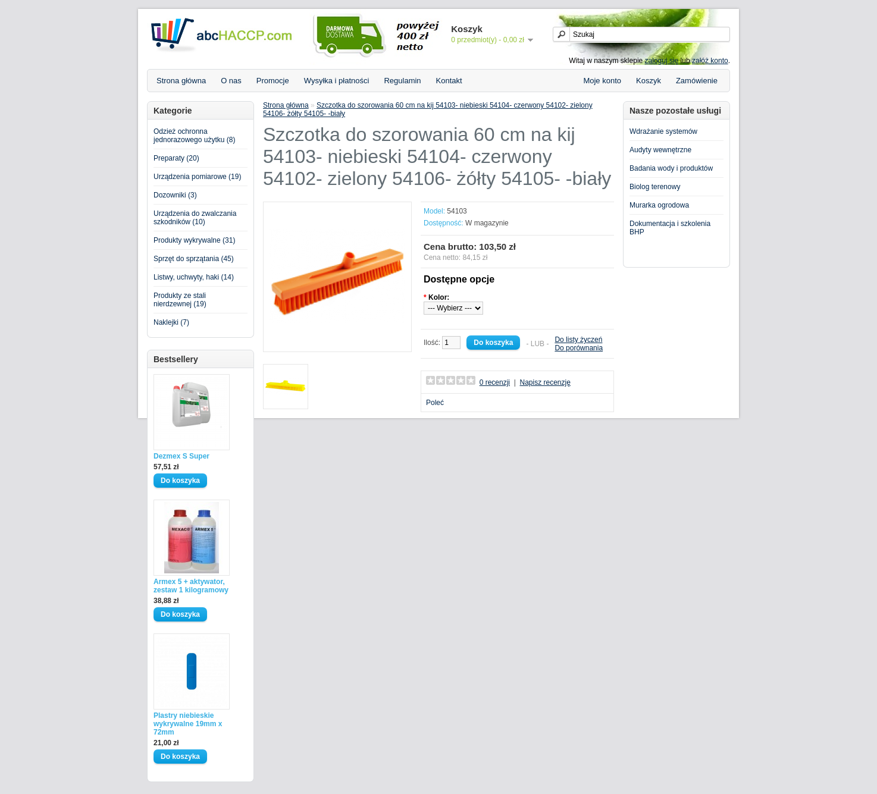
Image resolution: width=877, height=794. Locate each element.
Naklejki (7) (171, 322)
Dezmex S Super (181, 456)
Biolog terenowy (654, 187)
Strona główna (181, 80)
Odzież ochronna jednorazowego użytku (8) (194, 135)
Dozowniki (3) (175, 195)
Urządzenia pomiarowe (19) (197, 176)
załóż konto (710, 61)
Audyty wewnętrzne (660, 150)
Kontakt (449, 80)
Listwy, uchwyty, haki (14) (194, 277)
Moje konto (602, 80)
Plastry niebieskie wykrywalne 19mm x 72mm (188, 723)
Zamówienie (697, 80)
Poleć (435, 402)
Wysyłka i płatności (336, 80)
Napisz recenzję (544, 382)
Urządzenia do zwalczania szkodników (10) (195, 217)
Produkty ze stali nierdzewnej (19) (180, 299)
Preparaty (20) (176, 158)
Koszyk (648, 80)
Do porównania (579, 348)
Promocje (272, 80)
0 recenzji (495, 382)
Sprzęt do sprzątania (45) (194, 259)
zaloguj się (662, 61)
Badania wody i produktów (671, 168)
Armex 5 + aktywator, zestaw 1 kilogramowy (191, 586)
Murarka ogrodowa (659, 205)
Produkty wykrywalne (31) (194, 240)
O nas (231, 80)
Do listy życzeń (578, 339)
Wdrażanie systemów (663, 131)
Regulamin (402, 80)
